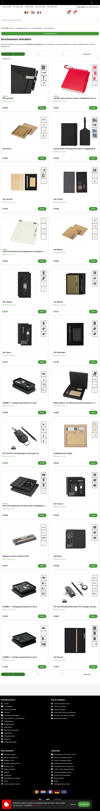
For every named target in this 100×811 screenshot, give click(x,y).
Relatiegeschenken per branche (62, 766)
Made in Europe (57, 778)
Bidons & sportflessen (9, 757)
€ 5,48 (56, 566)
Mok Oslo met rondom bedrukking (63, 715)
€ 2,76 (5, 312)
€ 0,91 (56, 108)
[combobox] (47, 20)
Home (12, 28)
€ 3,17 (56, 312)
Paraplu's (5, 772)
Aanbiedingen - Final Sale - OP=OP (63, 754)
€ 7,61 (56, 667)
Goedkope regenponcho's (10, 763)
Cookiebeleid (6, 733)
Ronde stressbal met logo (60, 703)
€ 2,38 (56, 209)
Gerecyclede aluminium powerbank (63, 712)
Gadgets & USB (7, 760)
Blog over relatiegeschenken (61, 757)
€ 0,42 (5, 108)
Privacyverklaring (8, 736)
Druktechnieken (7, 721)
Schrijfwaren (6, 775)
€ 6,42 (5, 616)
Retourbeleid (6, 727)
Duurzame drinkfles (58, 706)
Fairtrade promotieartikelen (61, 775)
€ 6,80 (56, 616)
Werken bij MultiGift (8, 709)
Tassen (4, 781)
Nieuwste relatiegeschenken (61, 772)
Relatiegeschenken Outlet (60, 784)
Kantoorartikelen (36, 28)
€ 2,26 (56, 158)
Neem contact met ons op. (87, 7)
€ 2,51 (5, 261)
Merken (55, 781)
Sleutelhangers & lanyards (10, 778)
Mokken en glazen (8, 769)
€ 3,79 (56, 362)
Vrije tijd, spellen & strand (10, 784)
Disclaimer (6, 739)
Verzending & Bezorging (10, 715)
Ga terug (5, 28)
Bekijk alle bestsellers (59, 718)
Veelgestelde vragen (9, 742)
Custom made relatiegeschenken (63, 769)
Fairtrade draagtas (58, 709)
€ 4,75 (5, 463)
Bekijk (42, 108)
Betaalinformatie (7, 724)
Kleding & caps (7, 766)
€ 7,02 (5, 667)
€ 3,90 (5, 413)
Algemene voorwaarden (10, 730)
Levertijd (5, 712)
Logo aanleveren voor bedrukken (13, 718)
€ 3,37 (5, 362)
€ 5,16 (56, 463)
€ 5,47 (5, 566)
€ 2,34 (5, 209)
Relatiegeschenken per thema (62, 763)
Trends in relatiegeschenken (61, 760)
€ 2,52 (56, 261)
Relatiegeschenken (22, 28)
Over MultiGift (7, 706)
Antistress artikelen (8, 754)
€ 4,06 (56, 413)
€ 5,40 (5, 515)
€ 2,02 (5, 158)
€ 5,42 (56, 515)
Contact (5, 703)
